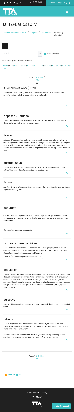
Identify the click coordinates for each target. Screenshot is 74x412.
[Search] (20, 53)
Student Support (12, 3)
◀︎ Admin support (13, 375)
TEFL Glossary (46, 32)
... (5, 45)
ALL (5, 68)
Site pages (34, 32)
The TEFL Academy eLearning (15, 32)
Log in (69, 3)
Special (5, 65)
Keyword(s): (9, 230)
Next (42, 77)
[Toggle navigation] (67, 11)
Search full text (53, 54)
